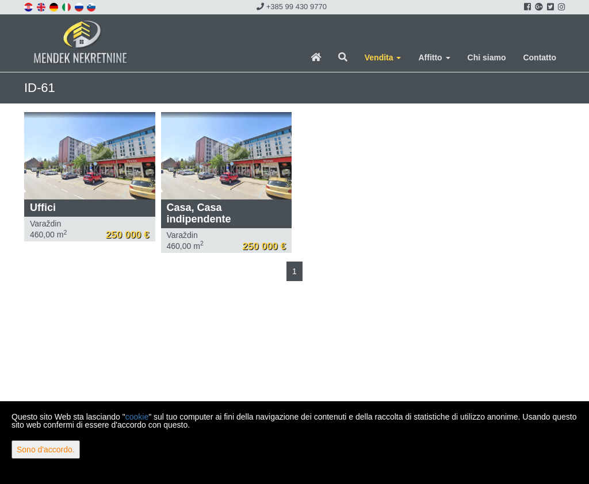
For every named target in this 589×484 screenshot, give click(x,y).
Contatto (539, 57)
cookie (136, 416)
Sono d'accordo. (46, 449)
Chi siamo (487, 57)
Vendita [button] (383, 57)
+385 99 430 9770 (292, 6)
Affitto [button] (434, 57)
